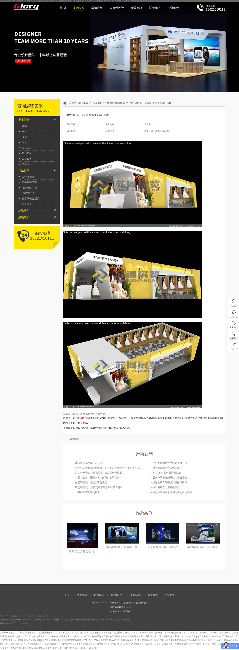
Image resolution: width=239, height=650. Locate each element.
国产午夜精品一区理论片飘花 (202, 644)
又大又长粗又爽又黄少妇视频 (102, 644)
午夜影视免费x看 (129, 640)
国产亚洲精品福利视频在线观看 (95, 632)
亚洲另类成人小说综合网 (85, 648)
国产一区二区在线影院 (25, 644)
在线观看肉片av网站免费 (123, 632)
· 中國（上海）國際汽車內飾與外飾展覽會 (97, 477)
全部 (24, 126)
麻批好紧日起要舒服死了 (174, 632)
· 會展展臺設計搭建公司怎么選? (91, 482)
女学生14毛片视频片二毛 (198, 640)
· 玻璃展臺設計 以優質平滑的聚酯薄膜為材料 (98, 487)
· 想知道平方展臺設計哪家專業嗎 (169, 482)
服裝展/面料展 (29, 187)
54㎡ (24, 142)
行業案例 (24, 170)
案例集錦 (78, 7)
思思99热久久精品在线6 (222, 640)
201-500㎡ (27, 158)
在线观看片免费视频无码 (175, 644)
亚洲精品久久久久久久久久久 (13, 623)
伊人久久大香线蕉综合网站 (148, 632)
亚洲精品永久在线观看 (138, 636)
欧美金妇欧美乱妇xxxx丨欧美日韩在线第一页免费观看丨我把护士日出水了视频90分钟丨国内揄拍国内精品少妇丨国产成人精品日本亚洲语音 (65, 619)
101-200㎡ (27, 153)
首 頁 (63, 7)
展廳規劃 (24, 217)
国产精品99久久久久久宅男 (74, 644)
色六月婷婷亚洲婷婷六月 (49, 644)
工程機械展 (28, 176)
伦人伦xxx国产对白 (64, 648)
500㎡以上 (27, 164)
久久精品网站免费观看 (89, 636)
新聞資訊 (136, 7)
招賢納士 (173, 7)
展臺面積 (24, 119)
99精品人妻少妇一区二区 (19, 636)
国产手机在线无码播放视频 (114, 636)
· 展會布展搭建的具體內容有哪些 (169, 477)
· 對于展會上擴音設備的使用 (166, 467)
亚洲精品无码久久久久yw (151, 644)
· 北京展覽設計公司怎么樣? (89, 462)
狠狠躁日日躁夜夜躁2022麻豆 (79, 640)
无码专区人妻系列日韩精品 (172, 640)
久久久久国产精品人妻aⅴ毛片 (64, 632)
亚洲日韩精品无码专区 (148, 640)
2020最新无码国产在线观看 (107, 640)
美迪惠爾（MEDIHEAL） (205, 547)
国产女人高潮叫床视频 (53, 640)
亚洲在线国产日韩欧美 (160, 636)
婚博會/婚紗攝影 (116, 103)
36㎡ (24, 137)
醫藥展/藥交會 (29, 182)
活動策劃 (24, 210)
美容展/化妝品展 (31, 198)
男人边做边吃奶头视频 (127, 644)
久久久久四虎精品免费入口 (12, 648)
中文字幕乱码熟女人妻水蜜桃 (27, 640)
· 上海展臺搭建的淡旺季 (87, 492)
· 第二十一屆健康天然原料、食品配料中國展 (98, 472)
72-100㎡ (27, 147)
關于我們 (154, 7)
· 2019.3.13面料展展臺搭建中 (167, 472)
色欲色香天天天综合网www (45, 636)
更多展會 (27, 204)
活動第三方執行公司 (83, 551)
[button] (135, 561)
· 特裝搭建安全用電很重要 (165, 487)
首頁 (71, 103)
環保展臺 (97, 7)
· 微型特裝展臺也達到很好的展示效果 (171, 492)
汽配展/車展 (28, 193)
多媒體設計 (117, 7)
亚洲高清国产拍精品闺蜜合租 (40, 648)
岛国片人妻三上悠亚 (68, 636)
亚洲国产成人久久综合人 (184, 636)
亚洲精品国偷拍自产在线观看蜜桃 (33, 632)
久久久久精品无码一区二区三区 (201, 632)
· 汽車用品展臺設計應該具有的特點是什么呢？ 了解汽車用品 (107, 467)
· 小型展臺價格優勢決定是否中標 (169, 462)
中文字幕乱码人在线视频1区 (210, 636)
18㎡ (24, 131)
